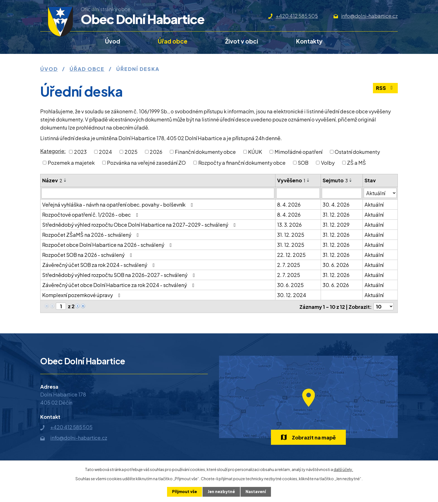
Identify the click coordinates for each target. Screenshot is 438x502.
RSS (385, 88)
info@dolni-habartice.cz (369, 16)
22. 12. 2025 (291, 255)
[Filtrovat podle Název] (157, 193)
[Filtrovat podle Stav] (380, 193)
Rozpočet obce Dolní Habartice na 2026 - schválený (108, 245)
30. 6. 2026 (336, 265)
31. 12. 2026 (336, 214)
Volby (328, 162)
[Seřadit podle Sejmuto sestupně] (351, 181)
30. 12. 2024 (291, 295)
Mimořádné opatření (298, 152)
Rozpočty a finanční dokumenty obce (241, 162)
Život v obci (241, 41)
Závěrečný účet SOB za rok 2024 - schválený (99, 265)
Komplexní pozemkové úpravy (82, 295)
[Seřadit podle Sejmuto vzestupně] (351, 179)
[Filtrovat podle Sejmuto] (342, 193)
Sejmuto (335, 180)
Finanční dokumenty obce (205, 152)
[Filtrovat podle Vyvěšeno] (298, 193)
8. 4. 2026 (289, 204)
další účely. (343, 469)
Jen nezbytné (221, 491)
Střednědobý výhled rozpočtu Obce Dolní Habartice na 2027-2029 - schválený (140, 224)
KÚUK (255, 152)
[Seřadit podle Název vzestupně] (65, 179)
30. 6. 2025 (290, 285)
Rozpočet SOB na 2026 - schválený (88, 255)
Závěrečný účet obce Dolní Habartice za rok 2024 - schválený (119, 285)
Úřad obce (172, 41)
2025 (131, 152)
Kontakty (309, 41)
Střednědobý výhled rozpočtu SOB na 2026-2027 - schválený (119, 275)
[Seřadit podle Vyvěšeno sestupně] (308, 181)
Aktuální (374, 204)
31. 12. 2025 (290, 234)
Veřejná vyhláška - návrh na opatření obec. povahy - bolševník (118, 204)
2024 (105, 152)
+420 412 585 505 (297, 16)
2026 (156, 152)
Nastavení (256, 491)
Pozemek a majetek (71, 162)
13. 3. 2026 (289, 224)
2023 (80, 152)
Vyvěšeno (291, 180)
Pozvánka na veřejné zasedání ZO (146, 162)
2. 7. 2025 (288, 265)
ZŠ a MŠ (356, 162)
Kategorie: (53, 151)
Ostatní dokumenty (357, 152)
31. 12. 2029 (336, 224)
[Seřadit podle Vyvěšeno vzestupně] (308, 179)
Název (52, 180)
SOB (303, 162)
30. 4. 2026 (336, 204)
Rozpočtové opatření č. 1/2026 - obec (91, 214)
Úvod (112, 41)
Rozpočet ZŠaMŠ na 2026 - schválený (91, 234)
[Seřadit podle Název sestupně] (65, 181)
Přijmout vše (184, 491)
